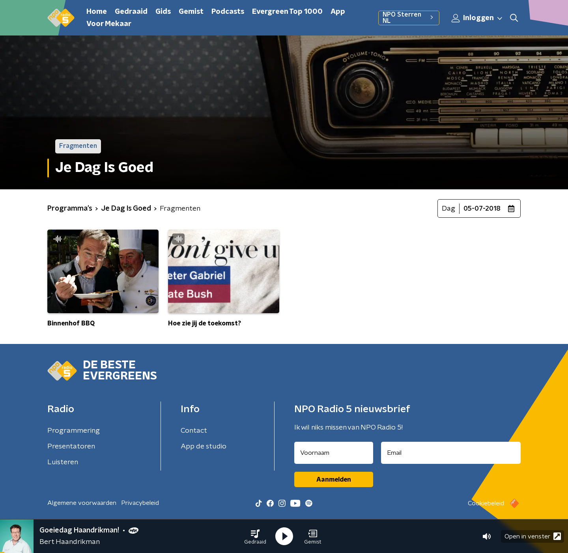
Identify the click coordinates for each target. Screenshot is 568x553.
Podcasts (227, 11)
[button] (255, 536)
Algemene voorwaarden (81, 503)
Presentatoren (71, 446)
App (338, 11)
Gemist (191, 11)
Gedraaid (131, 11)
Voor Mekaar (108, 24)
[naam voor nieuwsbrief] (333, 453)
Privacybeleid (140, 503)
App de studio (203, 446)
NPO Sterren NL (409, 17)
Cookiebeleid (486, 503)
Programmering (73, 430)
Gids (163, 11)
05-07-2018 (482, 209)
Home (96, 11)
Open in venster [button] (532, 536)
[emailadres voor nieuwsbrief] (451, 453)
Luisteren (62, 462)
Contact (194, 430)
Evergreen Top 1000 (287, 11)
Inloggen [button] (477, 18)
